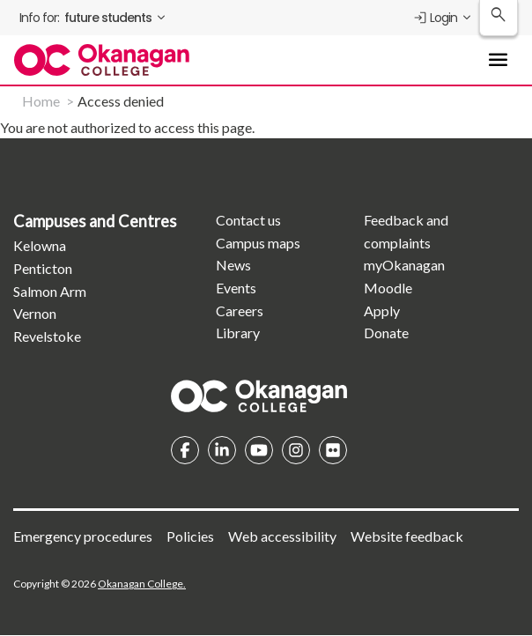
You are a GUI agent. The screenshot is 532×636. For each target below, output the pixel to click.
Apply (382, 310)
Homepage (258, 395)
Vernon (34, 313)
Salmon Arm (49, 291)
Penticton (42, 268)
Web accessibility (282, 536)
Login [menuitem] (434, 17)
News (233, 264)
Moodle (388, 287)
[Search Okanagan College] (498, 18)
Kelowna (39, 245)
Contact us (248, 219)
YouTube (259, 450)
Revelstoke (47, 336)
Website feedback (407, 536)
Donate (386, 332)
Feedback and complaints (406, 231)
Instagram (296, 450)
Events (236, 287)
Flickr (333, 450)
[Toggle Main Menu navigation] (498, 60)
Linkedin (222, 450)
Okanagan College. (142, 583)
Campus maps (258, 242)
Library (238, 332)
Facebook (185, 450)
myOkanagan (404, 264)
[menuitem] (94, 17)
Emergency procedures (82, 536)
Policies (190, 536)
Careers (239, 310)
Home (41, 100)
